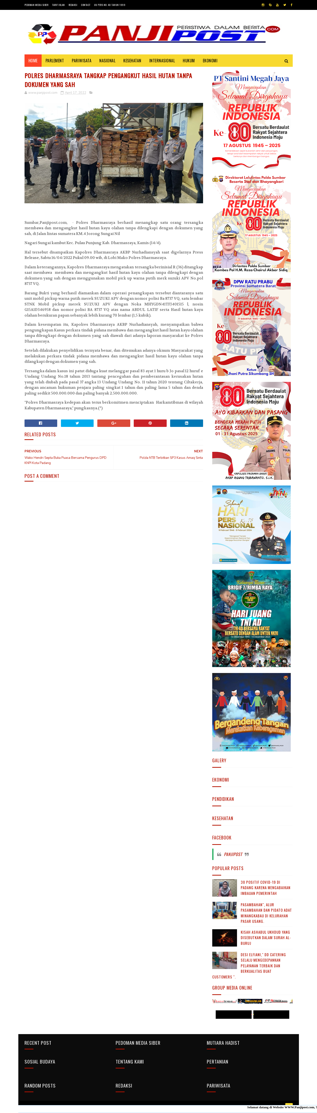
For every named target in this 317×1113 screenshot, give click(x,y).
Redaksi (73, 5)
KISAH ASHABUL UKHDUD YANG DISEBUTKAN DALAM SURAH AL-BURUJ (266, 937)
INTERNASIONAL (162, 61)
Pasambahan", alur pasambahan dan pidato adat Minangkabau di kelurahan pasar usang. (266, 913)
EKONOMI (210, 61)
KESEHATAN (132, 61)
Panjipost (233, 854)
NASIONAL (107, 61)
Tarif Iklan (58, 5)
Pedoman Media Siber (37, 5)
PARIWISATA (81, 61)
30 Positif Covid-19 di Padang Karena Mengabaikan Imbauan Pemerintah (266, 887)
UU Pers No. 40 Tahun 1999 (110, 5)
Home (33, 61)
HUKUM (189, 61)
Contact (85, 5)
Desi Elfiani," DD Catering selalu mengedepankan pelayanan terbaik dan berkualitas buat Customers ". (249, 965)
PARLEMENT (55, 61)
